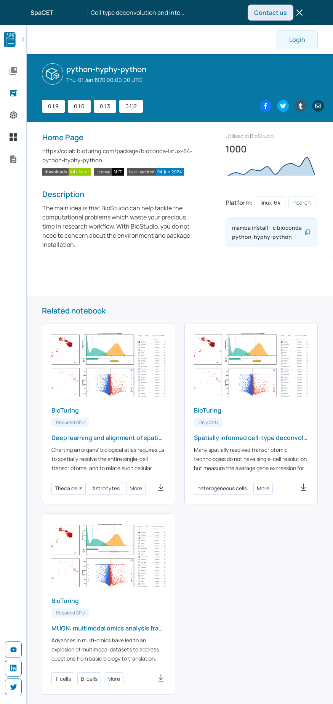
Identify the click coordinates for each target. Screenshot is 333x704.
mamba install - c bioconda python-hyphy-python (268, 232)
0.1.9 (53, 106)
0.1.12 (131, 106)
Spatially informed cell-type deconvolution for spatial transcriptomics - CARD (251, 438)
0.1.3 (105, 106)
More (136, 488)
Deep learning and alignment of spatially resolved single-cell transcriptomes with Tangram (108, 438)
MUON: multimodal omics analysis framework (108, 628)
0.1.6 (79, 106)
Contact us (270, 12)
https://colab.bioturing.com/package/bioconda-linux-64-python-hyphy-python (117, 155)
